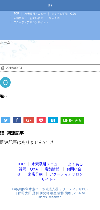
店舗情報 (19, 18)
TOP (16, 13)
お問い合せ (36, 18)
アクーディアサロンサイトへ (31, 22)
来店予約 (54, 18)
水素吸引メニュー (35, 13)
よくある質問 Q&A (63, 13)
